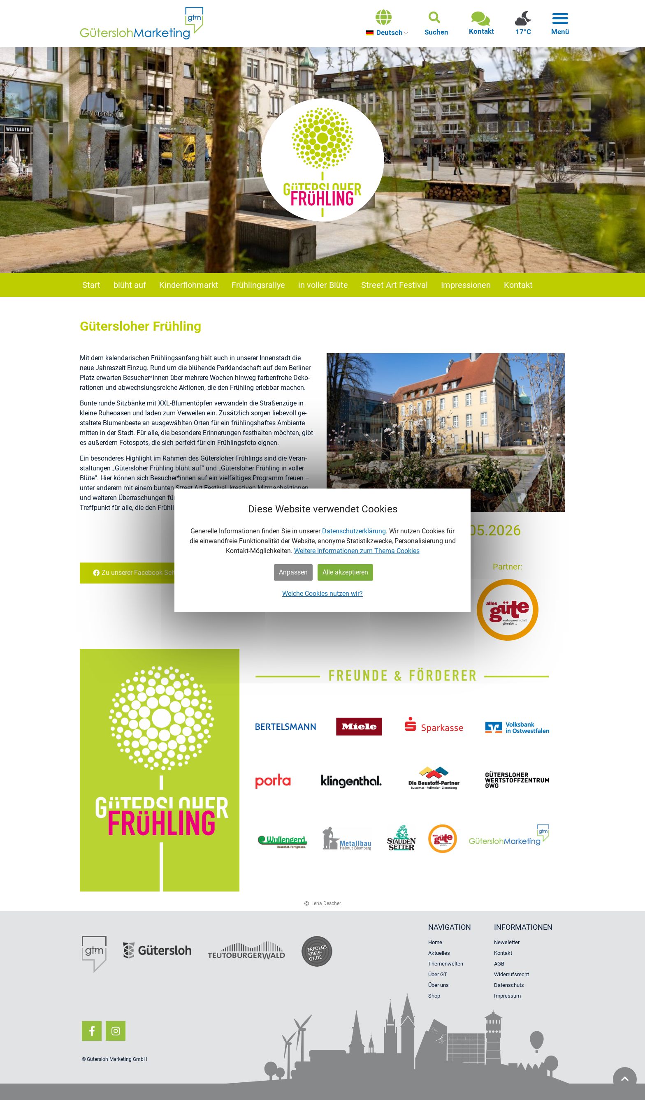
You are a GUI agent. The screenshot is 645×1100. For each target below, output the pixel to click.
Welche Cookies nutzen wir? (322, 593)
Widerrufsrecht (511, 974)
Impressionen (466, 285)
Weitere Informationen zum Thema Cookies (357, 551)
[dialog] (322, 550)
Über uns (438, 985)
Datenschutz (509, 985)
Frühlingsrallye (258, 285)
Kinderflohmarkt (188, 285)
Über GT (437, 974)
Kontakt (518, 285)
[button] (436, 23)
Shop (434, 996)
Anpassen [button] (293, 572)
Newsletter (507, 942)
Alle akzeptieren (345, 572)
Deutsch (384, 32)
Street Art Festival (394, 285)
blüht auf (130, 285)
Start (91, 285)
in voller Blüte (323, 285)
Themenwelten (445, 964)
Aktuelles (439, 953)
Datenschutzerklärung (354, 531)
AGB (499, 964)
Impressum (507, 996)
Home (435, 942)
